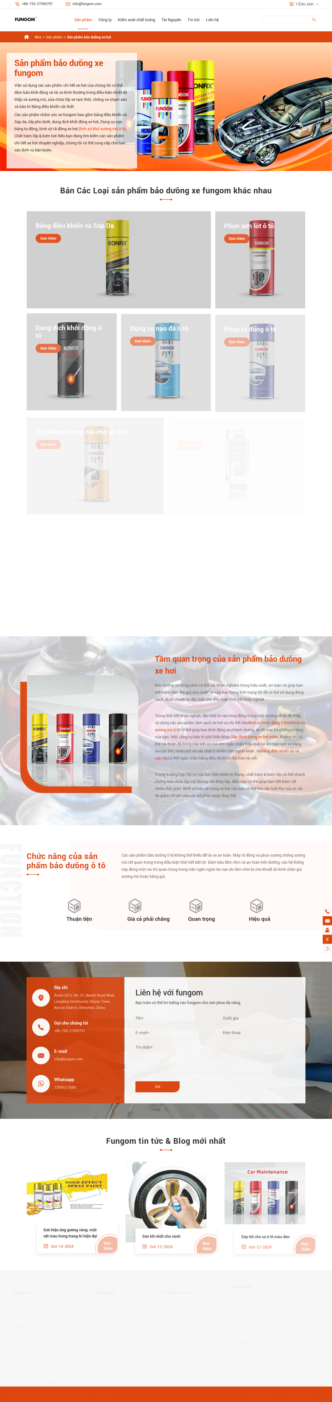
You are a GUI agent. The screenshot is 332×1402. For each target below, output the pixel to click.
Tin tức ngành (172, 1327)
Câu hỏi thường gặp (109, 1303)
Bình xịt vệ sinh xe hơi (28, 1319)
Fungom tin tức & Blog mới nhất (166, 1141)
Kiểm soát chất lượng (136, 19)
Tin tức (193, 19)
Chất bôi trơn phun (25, 1311)
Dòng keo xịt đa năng (27, 1357)
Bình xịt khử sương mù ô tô (102, 128)
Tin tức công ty (173, 1319)
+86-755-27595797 (37, 4)
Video (98, 1311)
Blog (97, 1327)
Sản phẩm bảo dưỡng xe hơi (89, 37)
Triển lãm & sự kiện (176, 1334)
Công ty (105, 19)
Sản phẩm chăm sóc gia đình (34, 1342)
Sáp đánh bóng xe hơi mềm (258, 737)
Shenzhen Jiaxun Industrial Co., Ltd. (60, 1398)
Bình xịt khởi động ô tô (272, 722)
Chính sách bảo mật (300, 1398)
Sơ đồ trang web (261, 1398)
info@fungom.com (87, 4)
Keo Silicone (20, 1350)
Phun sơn (18, 1303)
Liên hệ (212, 19)
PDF (97, 1319)
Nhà (38, 37)
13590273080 (61, 1087)
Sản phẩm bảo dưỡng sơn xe (33, 1327)
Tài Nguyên (171, 19)
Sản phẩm (83, 19)
